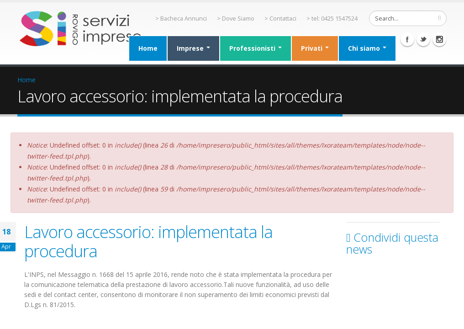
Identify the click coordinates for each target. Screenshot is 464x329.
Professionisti (255, 48)
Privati (315, 48)
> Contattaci (280, 18)
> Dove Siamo (235, 18)
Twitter (423, 39)
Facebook (407, 39)
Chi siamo (367, 48)
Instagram (439, 39)
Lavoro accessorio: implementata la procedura (148, 241)
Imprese (193, 48)
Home (148, 48)
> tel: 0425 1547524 (332, 18)
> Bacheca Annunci (181, 18)
